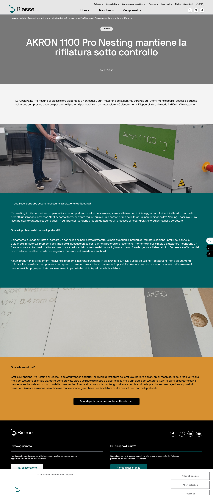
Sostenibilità (113, 4)
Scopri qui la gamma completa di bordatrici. (106, 401)
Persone (154, 4)
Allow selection (190, 461)
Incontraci (167, 4)
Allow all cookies (190, 452)
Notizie (178, 4)
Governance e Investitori (134, 4)
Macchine (107, 10)
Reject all (190, 470)
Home (14, 18)
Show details (42, 489)
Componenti (132, 10)
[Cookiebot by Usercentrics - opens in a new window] (17, 490)
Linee (85, 10)
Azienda (99, 4)
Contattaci (187, 4)
